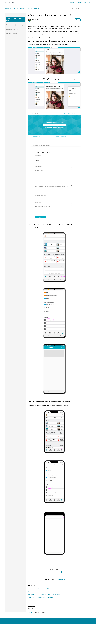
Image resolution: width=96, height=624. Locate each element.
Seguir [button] (77, 19)
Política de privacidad (11, 33)
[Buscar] (80, 8)
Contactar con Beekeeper (33, 8)
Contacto (80, 2)
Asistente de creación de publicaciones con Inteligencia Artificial (44, 594)
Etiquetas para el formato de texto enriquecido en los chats (42, 597)
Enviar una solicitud (60, 579)
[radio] (50, 572)
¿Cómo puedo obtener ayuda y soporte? (14, 19)
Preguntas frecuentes (21, 8)
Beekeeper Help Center (10, 8)
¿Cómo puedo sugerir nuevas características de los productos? (14, 24)
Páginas (30, 591)
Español (72, 2)
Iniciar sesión (87, 2)
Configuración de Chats (34, 600)
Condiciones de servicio (12, 29)
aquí (71, 33)
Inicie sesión (30, 612)
